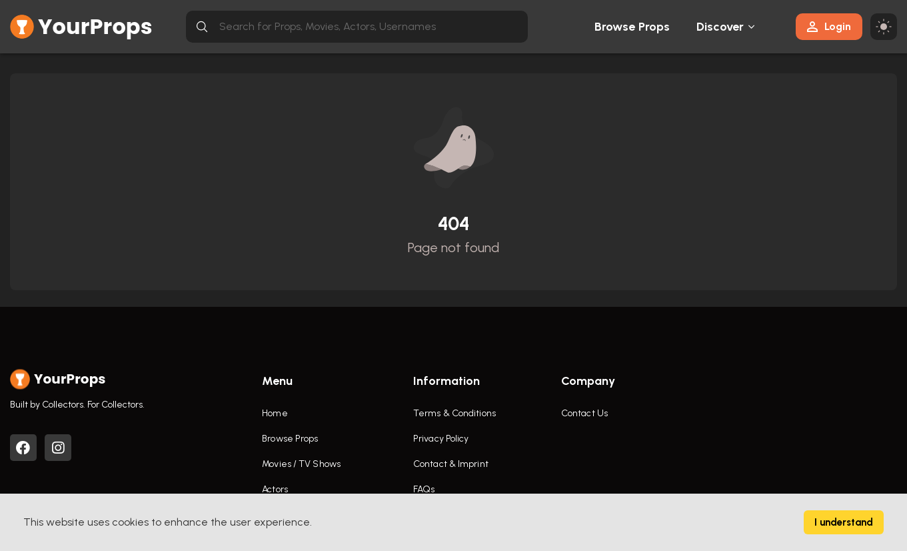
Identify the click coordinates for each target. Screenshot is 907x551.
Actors (275, 489)
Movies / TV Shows (301, 464)
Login (829, 26)
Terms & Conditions (454, 413)
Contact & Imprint (450, 464)
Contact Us (584, 413)
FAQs (424, 489)
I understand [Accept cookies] (843, 522)
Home (274, 413)
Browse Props (632, 26)
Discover (720, 26)
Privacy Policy (440, 438)
